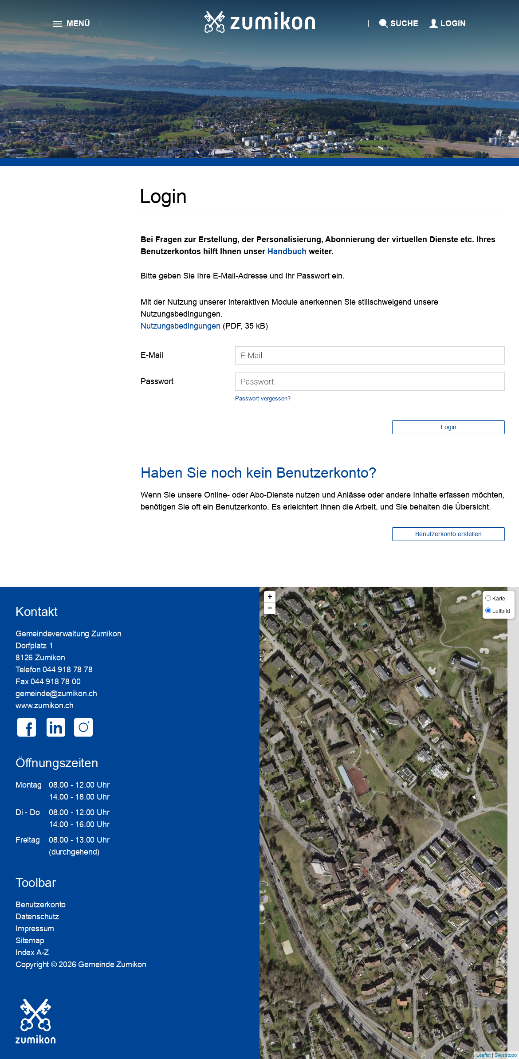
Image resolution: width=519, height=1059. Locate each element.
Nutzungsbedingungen (180, 326)
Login (453, 23)
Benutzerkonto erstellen (448, 533)
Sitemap (30, 940)
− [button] (269, 608)
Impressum (35, 928)
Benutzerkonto (41, 904)
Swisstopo (506, 1055)
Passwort (157, 381)
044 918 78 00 (55, 681)
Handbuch (288, 251)
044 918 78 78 (67, 669)
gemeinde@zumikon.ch (56, 693)
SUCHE (404, 23)
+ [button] (269, 597)
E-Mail (152, 355)
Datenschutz (37, 916)
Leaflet (483, 1055)
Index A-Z (32, 952)
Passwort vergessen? (263, 398)
